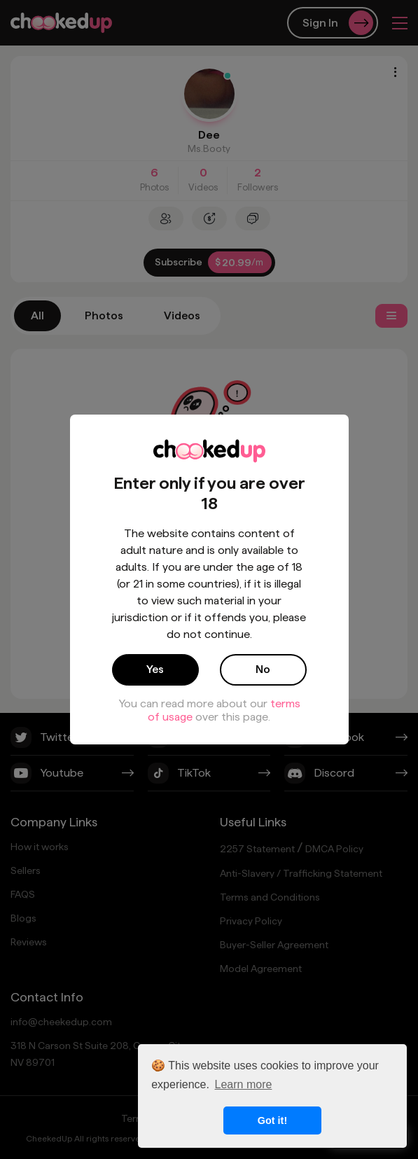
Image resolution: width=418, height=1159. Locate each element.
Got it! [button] (272, 1120)
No (263, 669)
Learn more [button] (243, 1084)
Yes (155, 669)
